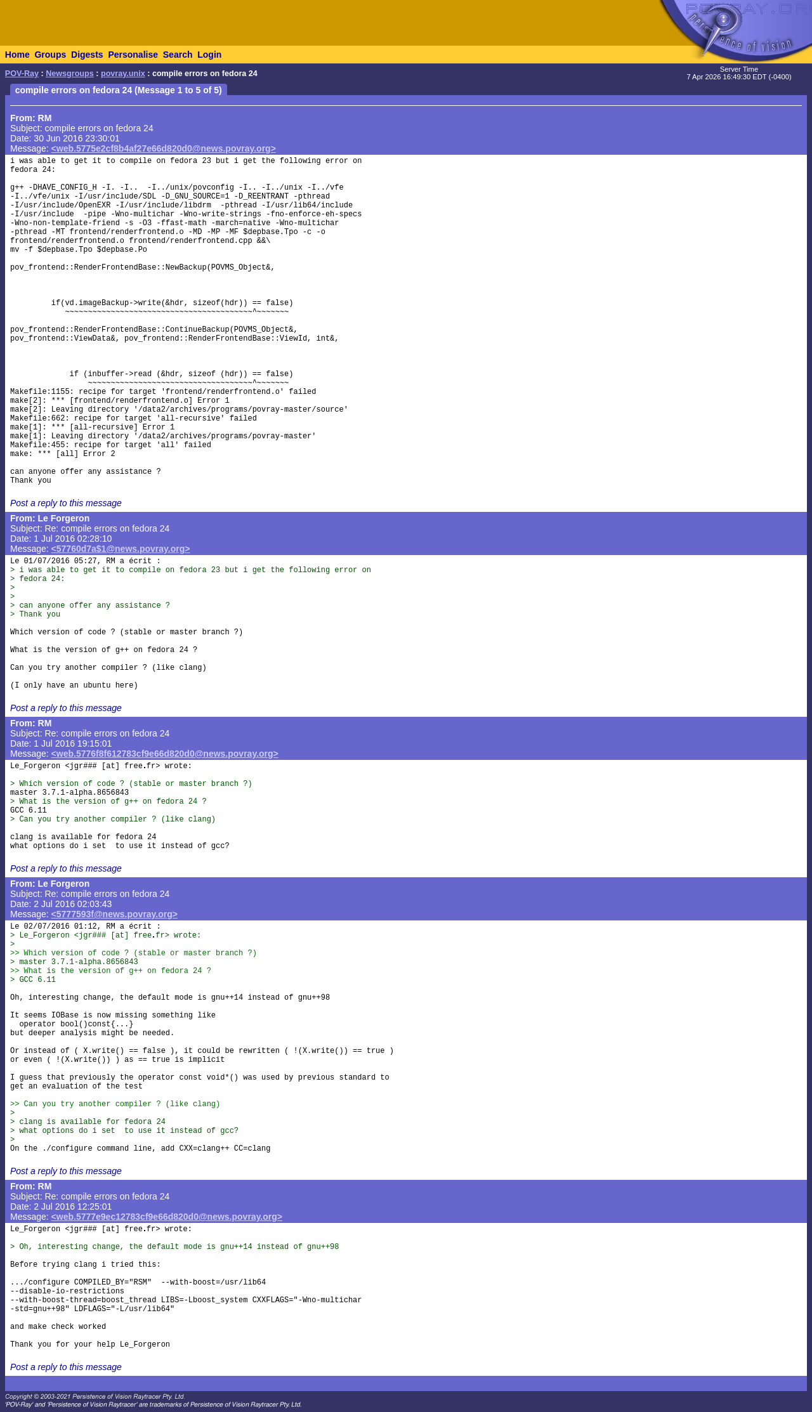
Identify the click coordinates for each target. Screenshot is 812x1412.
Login (209, 54)
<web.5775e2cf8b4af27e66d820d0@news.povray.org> (163, 148)
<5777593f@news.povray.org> (114, 914)
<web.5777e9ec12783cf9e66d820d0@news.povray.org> (166, 1217)
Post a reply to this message (66, 503)
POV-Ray (22, 73)
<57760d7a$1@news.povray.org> (120, 549)
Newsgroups (70, 73)
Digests (87, 54)
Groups (50, 54)
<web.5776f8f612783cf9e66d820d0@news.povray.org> (164, 753)
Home (17, 54)
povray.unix (123, 73)
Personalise (133, 54)
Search (178, 54)
